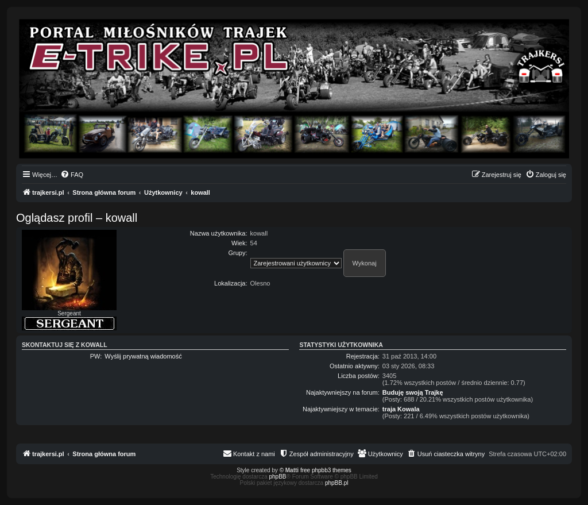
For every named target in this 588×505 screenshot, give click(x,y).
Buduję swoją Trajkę (412, 392)
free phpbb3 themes (325, 470)
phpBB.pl (337, 483)
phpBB (278, 476)
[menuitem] (71, 175)
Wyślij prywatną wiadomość (143, 356)
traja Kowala (401, 409)
